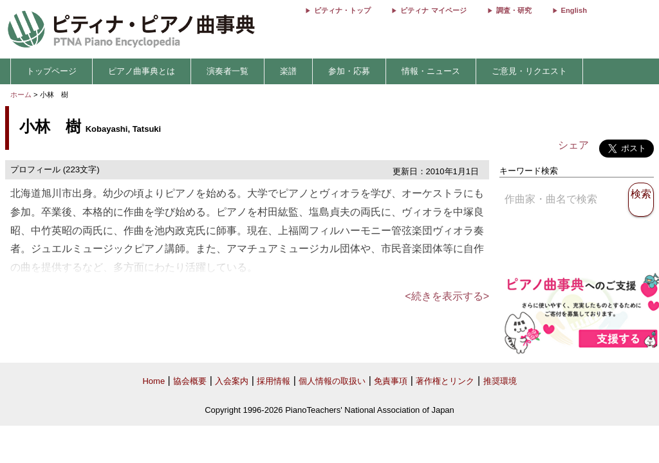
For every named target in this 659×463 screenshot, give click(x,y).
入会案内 (231, 381)
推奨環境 (500, 381)
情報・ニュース (431, 71)
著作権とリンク (445, 381)
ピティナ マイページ (433, 10)
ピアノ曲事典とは (141, 71)
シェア (573, 145)
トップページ (51, 71)
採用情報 (273, 381)
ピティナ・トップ (342, 10)
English (574, 10)
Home (153, 381)
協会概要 (190, 381)
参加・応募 (349, 71)
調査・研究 (514, 10)
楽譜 (288, 71)
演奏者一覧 (227, 71)
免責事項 (390, 381)
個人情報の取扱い (332, 381)
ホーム (21, 94)
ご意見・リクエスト (529, 71)
